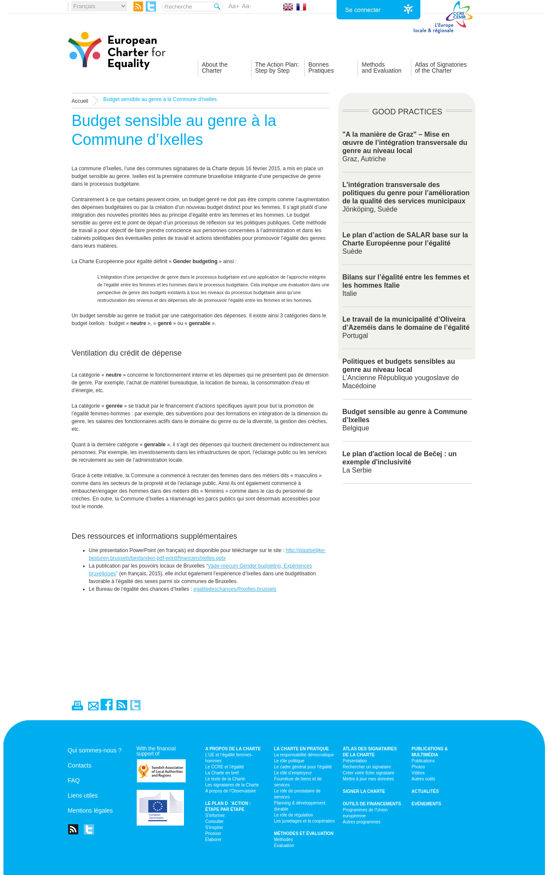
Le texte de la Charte (225, 779)
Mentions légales (90, 810)
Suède (405, 243)
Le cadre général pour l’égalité (303, 766)
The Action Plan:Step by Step (277, 67)
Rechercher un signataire (367, 766)
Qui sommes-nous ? (95, 750)
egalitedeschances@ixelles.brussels (234, 589)
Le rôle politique (289, 760)
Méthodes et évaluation (304, 833)
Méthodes (283, 839)
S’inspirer (214, 827)
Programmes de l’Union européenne (365, 812)
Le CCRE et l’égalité (224, 766)
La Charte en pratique (301, 748)
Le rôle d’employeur (293, 773)
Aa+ (234, 6)
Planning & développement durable (300, 806)
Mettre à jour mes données (368, 779)
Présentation (355, 760)
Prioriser (213, 833)
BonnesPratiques (321, 67)
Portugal (406, 327)
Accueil (80, 101)
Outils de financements (372, 803)
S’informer (215, 815)
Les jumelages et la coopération (304, 821)
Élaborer (213, 839)
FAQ (74, 780)
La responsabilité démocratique (304, 754)
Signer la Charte (364, 791)
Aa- (246, 6)
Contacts (80, 765)
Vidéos (418, 773)
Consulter (214, 821)
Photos (418, 766)
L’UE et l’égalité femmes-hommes (229, 757)
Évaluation (284, 845)
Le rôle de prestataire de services (297, 794)
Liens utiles (83, 795)
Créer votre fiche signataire (369, 773)
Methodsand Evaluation (382, 67)
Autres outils (423, 779)
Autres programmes (362, 822)
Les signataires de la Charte (232, 785)
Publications (423, 760)
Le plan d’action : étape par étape (228, 806)
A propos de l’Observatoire (230, 791)
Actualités (425, 791)
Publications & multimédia (430, 751)
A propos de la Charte (233, 748)
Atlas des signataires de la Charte (370, 751)
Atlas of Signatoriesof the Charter (441, 67)
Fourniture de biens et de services (298, 782)
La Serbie (400, 462)
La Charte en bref (222, 773)
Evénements (426, 803)
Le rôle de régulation (293, 815)
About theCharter (215, 67)
